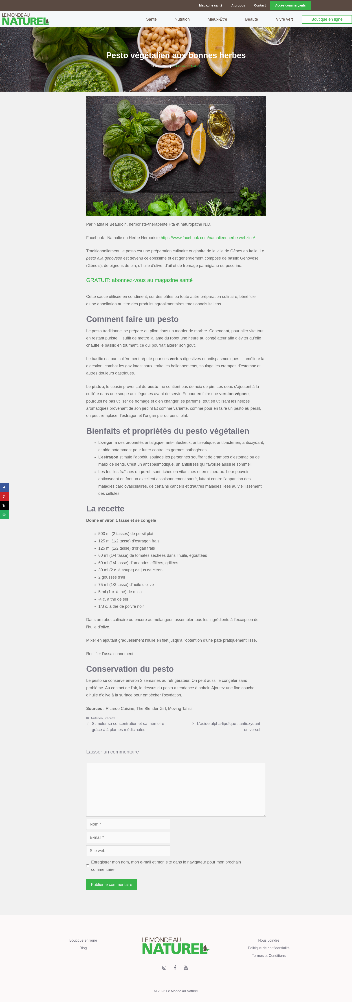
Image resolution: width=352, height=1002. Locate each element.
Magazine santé (210, 5)
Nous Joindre (268, 939)
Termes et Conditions (269, 955)
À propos (238, 5)
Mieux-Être (217, 19)
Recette (109, 717)
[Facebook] (175, 967)
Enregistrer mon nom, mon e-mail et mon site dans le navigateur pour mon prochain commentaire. (166, 865)
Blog (83, 947)
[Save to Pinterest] (4, 496)
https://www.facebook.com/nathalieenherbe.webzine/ (208, 237)
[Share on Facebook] (4, 487)
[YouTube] (185, 967)
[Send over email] (4, 514)
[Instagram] (164, 967)
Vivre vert (284, 19)
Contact (260, 5)
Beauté (251, 19)
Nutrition (182, 19)
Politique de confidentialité (269, 947)
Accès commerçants (290, 5)
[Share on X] (4, 505)
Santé (151, 19)
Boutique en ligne (327, 19)
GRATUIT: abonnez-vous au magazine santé (139, 279)
